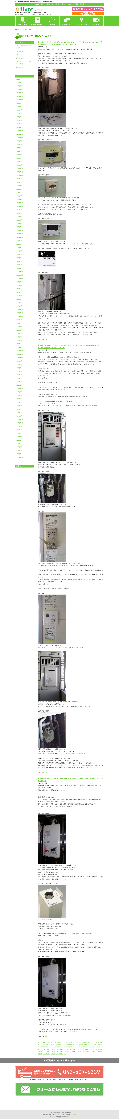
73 (38, 1047)
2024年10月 (19, 137)
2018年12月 (19, 350)
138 (57, 1051)
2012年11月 (19, 457)
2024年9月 (19, 141)
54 (68, 1044)
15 (60, 1042)
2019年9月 (19, 319)
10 (51, 1042)
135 (49, 1051)
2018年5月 (19, 375)
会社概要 (74, 1114)
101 (91, 1047)
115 (62, 1049)
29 (86, 1042)
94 (77, 1047)
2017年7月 (19, 399)
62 (83, 1044)
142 (67, 1051)
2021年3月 (19, 261)
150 (88, 1051)
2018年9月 (19, 361)
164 (59, 1054)
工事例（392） (20, 58)
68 (94, 1044)
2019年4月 (19, 337)
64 (86, 1044)
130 (101, 1049)
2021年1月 (19, 268)
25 (79, 1042)
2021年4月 (19, 258)
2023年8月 (19, 182)
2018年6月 (19, 371)
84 (59, 1047)
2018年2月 (19, 381)
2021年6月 (19, 251)
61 (81, 1044)
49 (59, 1044)
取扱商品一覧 (37, 21)
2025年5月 (19, 113)
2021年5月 (19, 254)
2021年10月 (19, 237)
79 (49, 1047)
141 (65, 1051)
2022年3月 (19, 220)
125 (88, 1049)
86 (62, 1047)
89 (68, 1047)
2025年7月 (19, 110)
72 (101, 1044)
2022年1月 (19, 227)
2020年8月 (19, 282)
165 (62, 1054)
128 (96, 1049)
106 (39, 1049)
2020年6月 (19, 289)
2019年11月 (19, 313)
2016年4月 (19, 443)
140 (62, 1051)
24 (77, 1042)
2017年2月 (19, 412)
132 (41, 1051)
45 (51, 1044)
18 (66, 1042)
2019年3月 (19, 340)
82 (55, 1047)
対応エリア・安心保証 (81, 21)
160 (49, 1054)
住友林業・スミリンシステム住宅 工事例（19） (24, 63)
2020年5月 (19, 292)
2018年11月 (19, 354)
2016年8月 (19, 430)
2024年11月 (19, 134)
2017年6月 (19, 402)
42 (46, 1044)
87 (64, 1047)
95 (79, 1047)
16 (62, 1042)
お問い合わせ (96, 21)
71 (100, 1044)
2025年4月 (19, 117)
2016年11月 (19, 419)
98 (85, 1047)
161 (52, 1054)
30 (88, 1042)
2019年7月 (19, 326)
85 (60, 1047)
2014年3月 (19, 450)
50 (60, 1044)
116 (65, 1049)
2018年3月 (19, 378)
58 (75, 1044)
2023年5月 (19, 189)
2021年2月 (19, 264)
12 (55, 1042)
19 (68, 1042)
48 (57, 1044)
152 (93, 1051)
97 (83, 1047)
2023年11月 (19, 172)
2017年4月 (19, 409)
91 (72, 1047)
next (65, 1054)
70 (98, 1044)
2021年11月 (19, 234)
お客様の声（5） (21, 54)
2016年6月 (19, 436)
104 (99, 1047)
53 (66, 1044)
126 (91, 1049)
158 (44, 1054)
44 (49, 1044)
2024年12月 (19, 130)
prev (39, 1042)
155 (101, 1051)
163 (57, 1054)
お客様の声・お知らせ (67, 21)
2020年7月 (19, 285)
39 (40, 1044)
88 (66, 1047)
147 (80, 1051)
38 (38, 1044)
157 (41, 1054)
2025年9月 (19, 103)
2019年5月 (19, 333)
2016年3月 (19, 447)
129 (99, 1049)
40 (42, 1044)
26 (81, 1042)
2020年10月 (19, 278)
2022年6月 (19, 213)
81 (53, 1047)
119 (72, 1049)
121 (78, 1049)
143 (70, 1051)
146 (78, 1051)
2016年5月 (19, 440)
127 (93, 1049)
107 (41, 1049)
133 (44, 1051)
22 (73, 1042)
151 (91, 1051)
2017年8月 (19, 395)
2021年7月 (19, 247)
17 (64, 1042)
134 (46, 1051)
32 (92, 1042)
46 (53, 1044)
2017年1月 (19, 416)
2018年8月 (19, 364)
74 (40, 1047)
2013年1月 (19, 454)
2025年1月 (19, 127)
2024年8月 (19, 144)
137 (54, 1051)
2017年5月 (19, 405)
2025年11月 (19, 96)
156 (39, 1054)
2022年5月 (19, 216)
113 (57, 1049)
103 (97, 1047)
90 (70, 1047)
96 (81, 1047)
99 (86, 1047)
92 (73, 1047)
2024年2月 (19, 161)
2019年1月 (19, 347)
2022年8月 (19, 209)
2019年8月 (19, 323)
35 (98, 1042)
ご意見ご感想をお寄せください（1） (24, 47)
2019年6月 (19, 330)
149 (86, 1051)
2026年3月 (19, 82)
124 (86, 1049)
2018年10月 (19, 357)
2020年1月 (19, 306)
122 (80, 1049)
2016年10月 (19, 423)
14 (59, 1042)
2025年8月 (19, 106)
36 (100, 1042)
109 (46, 1049)
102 (94, 1047)
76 (44, 1047)
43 (47, 1044)
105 (102, 1047)
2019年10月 (19, 316)
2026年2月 (19, 86)
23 (75, 1042)
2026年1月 (19, 89)
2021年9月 (19, 240)
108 (44, 1049)
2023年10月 (19, 175)
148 (83, 1051)
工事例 (46, 339)
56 (72, 1044)
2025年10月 (19, 99)
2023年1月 (19, 199)
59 (77, 1044)
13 (57, 1042)
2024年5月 (19, 151)
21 (72, 1042)
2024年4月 (19, 154)
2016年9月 (19, 426)
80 (51, 1047)
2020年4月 (19, 295)
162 (54, 1054)
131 (39, 1051)
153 (96, 1051)
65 (88, 1044)
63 (85, 1044)
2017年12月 (19, 388)
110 (49, 1049)
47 (55, 1044)
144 (72, 1051)
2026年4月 (19, 79)
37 (101, 1042)
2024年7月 (19, 148)
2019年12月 (19, 309)
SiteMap (59, 1117)
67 (92, 1044)
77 (46, 1047)
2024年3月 (19, 158)
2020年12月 (19, 271)
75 (42, 1047)
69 (96, 1044)
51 (62, 1044)
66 (90, 1044)
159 (46, 1054)
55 (70, 1044)
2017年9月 (19, 392)
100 (89, 1047)
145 (75, 1051)
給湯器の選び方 (22, 21)
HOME (17, 29)
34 (96, 1042)
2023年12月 (19, 168)
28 (85, 1042)
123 (83, 1049)
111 (52, 1049)
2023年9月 (19, 179)
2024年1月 (19, 165)
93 (75, 1047)
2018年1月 (19, 385)
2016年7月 (19, 433)
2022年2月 (19, 223)
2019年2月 (19, 344)
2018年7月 (19, 368)
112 (54, 1049)
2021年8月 (19, 244)
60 (79, 1044)
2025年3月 (19, 120)
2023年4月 (19, 192)
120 (75, 1049)
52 (64, 1044)
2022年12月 (19, 203)
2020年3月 (19, 299)
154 (99, 1051)
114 (59, 1049)
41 (44, 1044)
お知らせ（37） (20, 51)
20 (70, 1042)
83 (57, 1047)
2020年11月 (19, 275)
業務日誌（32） (20, 67)
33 (94, 1042)
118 (70, 1049)
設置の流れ (52, 21)
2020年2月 (19, 302)
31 (90, 1042)
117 (67, 1049)
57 (73, 1044)
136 (52, 1051)
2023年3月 (19, 196)
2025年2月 (19, 124)
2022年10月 (19, 206)
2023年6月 (19, 185)
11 (53, 1042)
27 (83, 1042)
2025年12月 (19, 93)
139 (59, 1051)
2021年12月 (19, 230)
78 (47, 1047)
